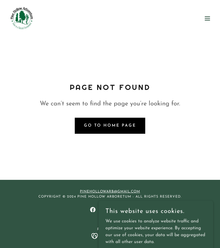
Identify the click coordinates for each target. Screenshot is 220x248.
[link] (21, 18)
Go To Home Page (110, 125)
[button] (207, 18)
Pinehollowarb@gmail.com (110, 191)
